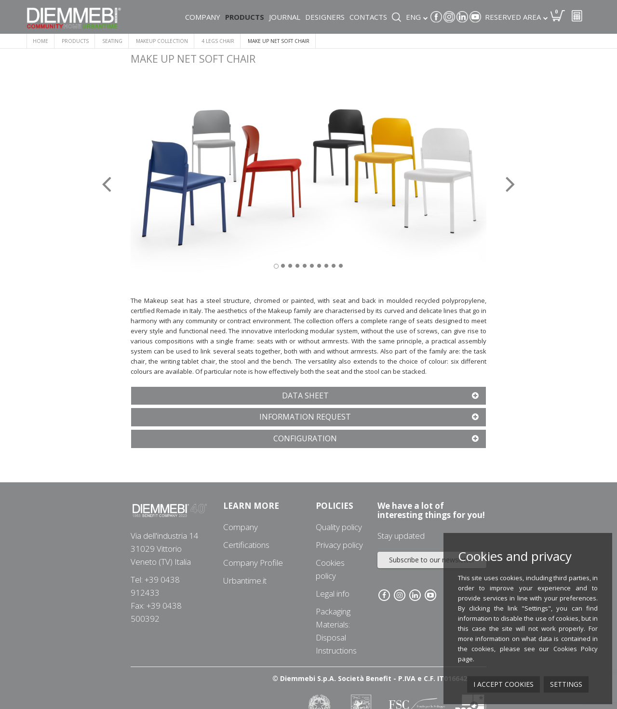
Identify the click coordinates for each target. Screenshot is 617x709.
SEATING (112, 41)
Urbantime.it (245, 580)
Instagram (449, 17)
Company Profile (253, 562)
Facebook (436, 17)
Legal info (332, 593)
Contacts (368, 17)
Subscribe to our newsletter (432, 559)
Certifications (246, 544)
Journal (284, 17)
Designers (325, 17)
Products (244, 17)
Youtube (475, 17)
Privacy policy (339, 544)
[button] (157, 177)
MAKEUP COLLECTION (162, 41)
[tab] (308, 396)
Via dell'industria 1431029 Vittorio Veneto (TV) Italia (165, 548)
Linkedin (462, 17)
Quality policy (339, 526)
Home (40, 41)
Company (202, 17)
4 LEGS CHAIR (217, 41)
